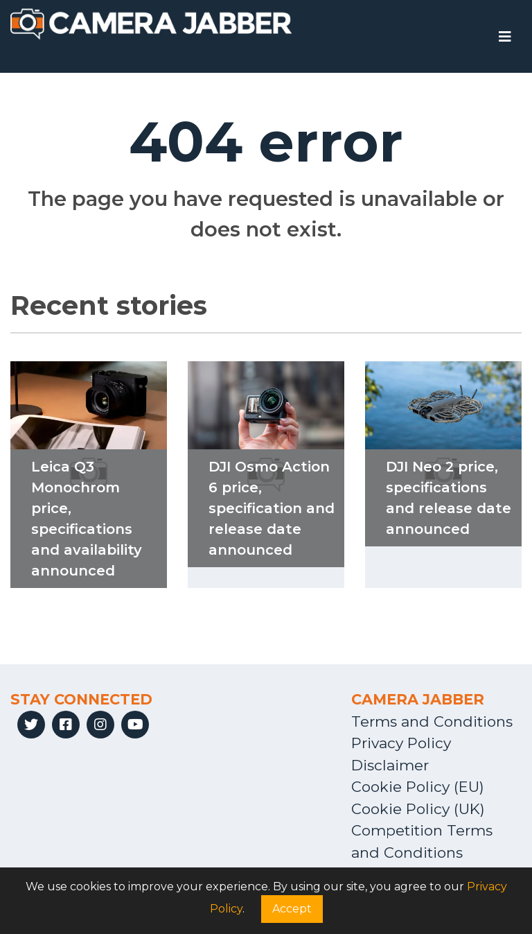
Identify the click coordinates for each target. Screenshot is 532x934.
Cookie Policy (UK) (418, 809)
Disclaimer (390, 765)
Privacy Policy (401, 743)
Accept (292, 908)
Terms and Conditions (432, 721)
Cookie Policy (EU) (417, 786)
